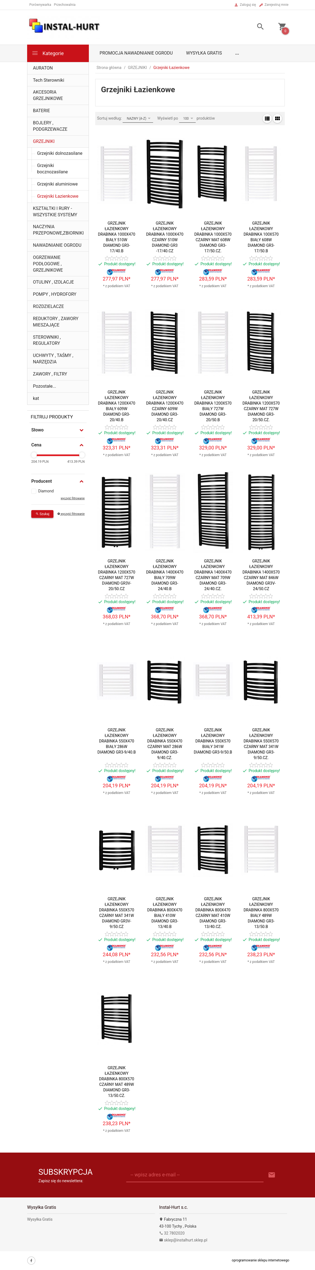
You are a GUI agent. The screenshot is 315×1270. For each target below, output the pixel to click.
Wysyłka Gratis (204, 53)
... (237, 53)
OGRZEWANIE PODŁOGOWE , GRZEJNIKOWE (48, 264)
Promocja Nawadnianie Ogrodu (136, 53)
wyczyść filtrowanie (72, 498)
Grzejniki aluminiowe (57, 184)
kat (36, 398)
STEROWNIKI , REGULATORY (47, 340)
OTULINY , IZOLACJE (53, 282)
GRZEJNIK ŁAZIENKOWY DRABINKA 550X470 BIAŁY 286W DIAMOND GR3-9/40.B (116, 741)
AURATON (43, 68)
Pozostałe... (44, 386)
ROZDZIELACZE (48, 306)
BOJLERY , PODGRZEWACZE (50, 126)
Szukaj (42, 514)
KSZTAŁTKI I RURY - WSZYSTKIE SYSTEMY (55, 211)
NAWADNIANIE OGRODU (57, 245)
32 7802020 (172, 1233)
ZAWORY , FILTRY (50, 374)
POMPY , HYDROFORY (54, 294)
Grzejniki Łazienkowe (57, 196)
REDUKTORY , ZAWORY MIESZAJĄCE (55, 322)
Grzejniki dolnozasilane (59, 153)
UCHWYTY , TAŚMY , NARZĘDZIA (53, 358)
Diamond (46, 491)
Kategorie (48, 53)
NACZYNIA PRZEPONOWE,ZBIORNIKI (58, 230)
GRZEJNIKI (44, 141)
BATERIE (41, 110)
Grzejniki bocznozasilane (52, 168)
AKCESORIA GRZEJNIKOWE (48, 95)
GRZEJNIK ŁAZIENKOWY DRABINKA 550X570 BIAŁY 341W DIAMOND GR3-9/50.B (213, 741)
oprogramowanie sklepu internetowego (260, 1260)
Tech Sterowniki (48, 80)
